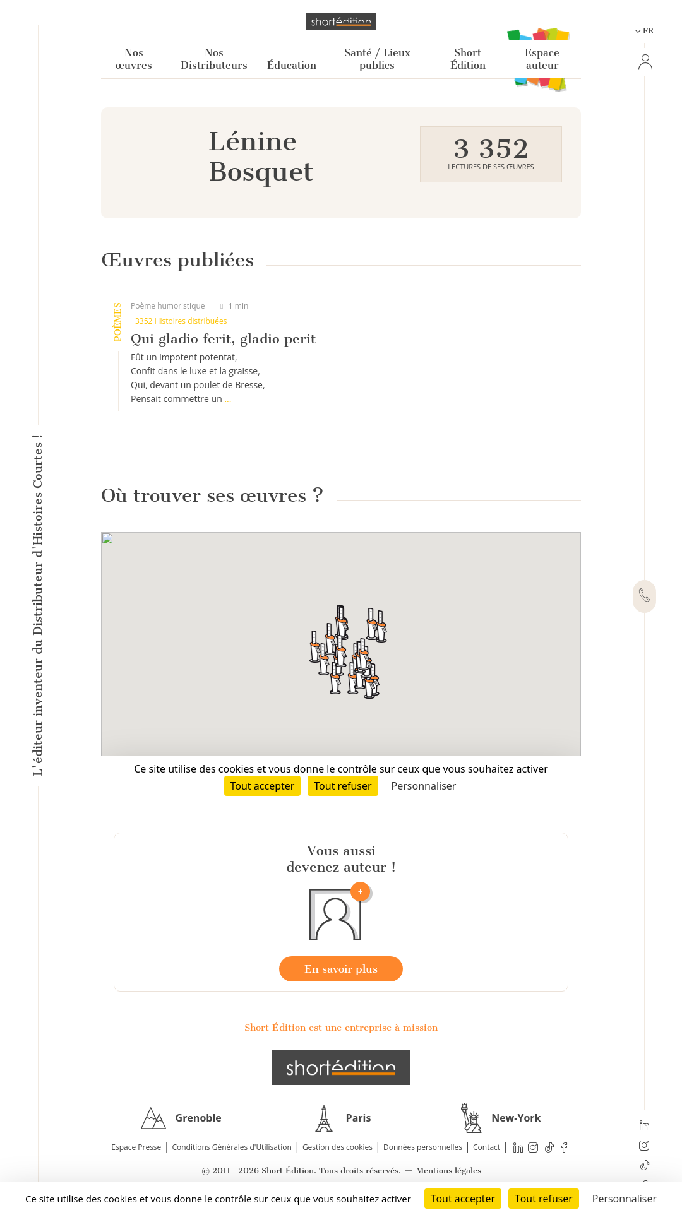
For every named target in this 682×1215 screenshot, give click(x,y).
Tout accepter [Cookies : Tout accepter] (463, 1199)
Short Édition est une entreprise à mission (341, 1027)
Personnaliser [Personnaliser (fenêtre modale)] (624, 1199)
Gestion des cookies (337, 1147)
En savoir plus (341, 969)
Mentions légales (448, 1170)
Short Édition (468, 59)
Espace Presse (136, 1147)
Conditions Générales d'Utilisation (231, 1147)
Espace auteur (542, 59)
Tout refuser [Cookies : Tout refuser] (544, 1199)
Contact (486, 1147)
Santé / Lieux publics (377, 59)
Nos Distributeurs (214, 59)
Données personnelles (422, 1147)
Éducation (291, 65)
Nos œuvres (134, 59)
